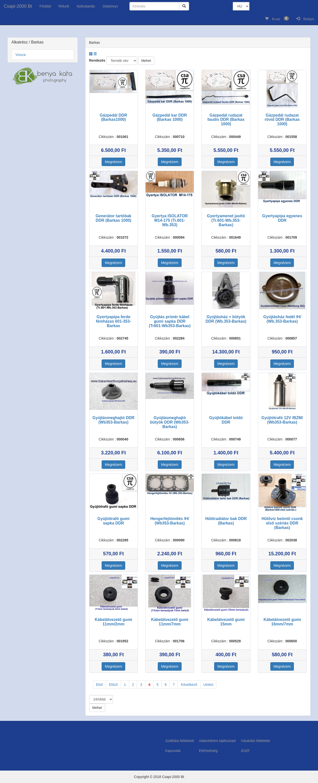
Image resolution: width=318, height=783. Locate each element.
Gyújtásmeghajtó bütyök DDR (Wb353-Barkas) (169, 422)
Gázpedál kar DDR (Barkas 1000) (170, 117)
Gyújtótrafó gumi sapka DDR (113, 521)
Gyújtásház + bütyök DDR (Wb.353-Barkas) (225, 319)
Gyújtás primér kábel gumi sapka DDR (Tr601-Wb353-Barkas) (170, 321)
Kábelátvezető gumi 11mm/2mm (113, 621)
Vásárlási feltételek (255, 741)
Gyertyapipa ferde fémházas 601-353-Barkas (113, 321)
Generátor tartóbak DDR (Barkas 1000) (113, 218)
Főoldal (45, 6)
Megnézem (113, 162)
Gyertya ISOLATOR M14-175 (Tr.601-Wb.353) (170, 220)
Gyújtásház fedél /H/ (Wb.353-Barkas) (282, 319)
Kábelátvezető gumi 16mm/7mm (282, 621)
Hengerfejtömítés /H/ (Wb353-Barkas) (169, 521)
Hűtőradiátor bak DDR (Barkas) (226, 521)
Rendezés (97, 60)
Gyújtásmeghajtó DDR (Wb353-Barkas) (113, 420)
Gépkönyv (110, 6)
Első (99, 685)
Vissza (20, 55)
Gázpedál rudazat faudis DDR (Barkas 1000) (225, 119)
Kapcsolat (172, 751)
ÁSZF (245, 751)
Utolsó (208, 685)
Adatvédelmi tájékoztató (217, 741)
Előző (113, 685)
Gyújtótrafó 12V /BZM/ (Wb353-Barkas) (282, 420)
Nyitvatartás (86, 6)
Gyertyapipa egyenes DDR (282, 218)
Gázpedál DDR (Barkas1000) (113, 117)
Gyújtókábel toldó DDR (226, 420)
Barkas (37, 42)
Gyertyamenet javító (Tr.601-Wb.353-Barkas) (226, 220)
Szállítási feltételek (179, 741)
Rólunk (63, 6)
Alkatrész (20, 42)
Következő (189, 685)
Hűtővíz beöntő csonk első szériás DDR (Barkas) (282, 523)
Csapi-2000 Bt (18, 6)
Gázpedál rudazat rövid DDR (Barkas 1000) (282, 119)
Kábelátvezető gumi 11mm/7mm (169, 621)
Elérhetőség (208, 751)
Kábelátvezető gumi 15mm (225, 621)
